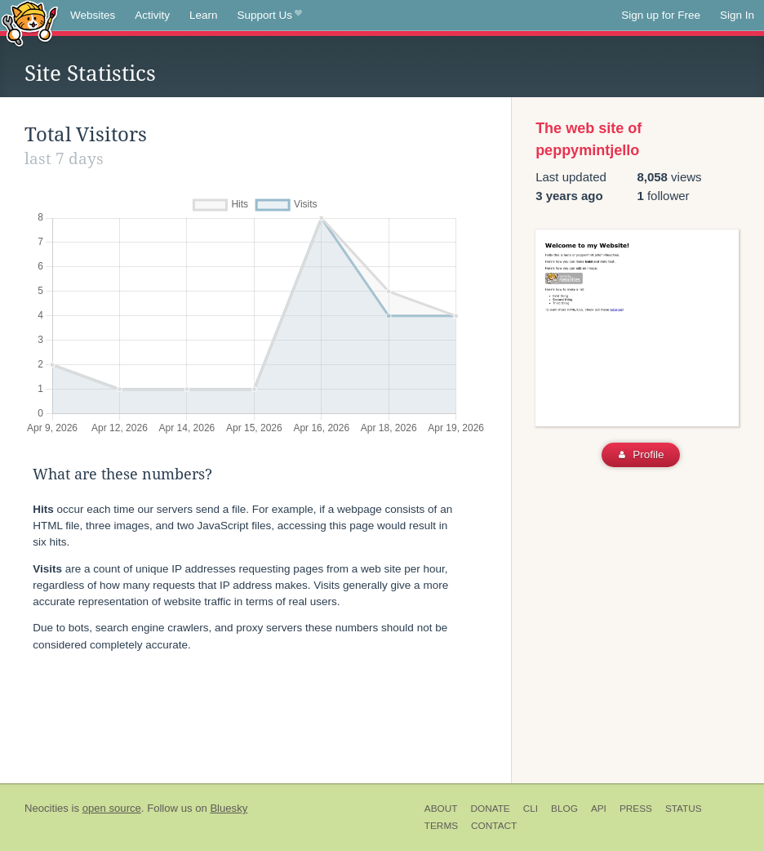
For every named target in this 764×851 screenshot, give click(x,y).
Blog (564, 808)
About (441, 808)
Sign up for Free (660, 15)
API (598, 808)
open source (111, 808)
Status (683, 808)
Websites (92, 15)
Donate (489, 808)
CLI (530, 808)
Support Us (270, 15)
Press (636, 808)
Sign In (737, 15)
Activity (152, 15)
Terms (441, 825)
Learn (203, 15)
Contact (494, 825)
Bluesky (228, 808)
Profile (641, 454)
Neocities (46, 808)
